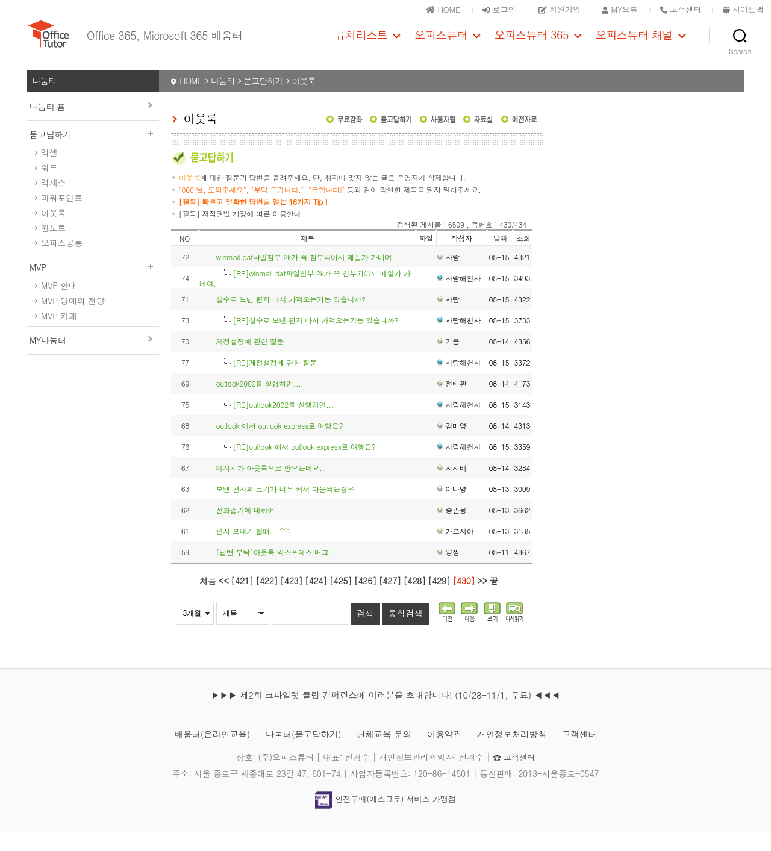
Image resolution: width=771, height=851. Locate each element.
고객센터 (594, 752)
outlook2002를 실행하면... (258, 401)
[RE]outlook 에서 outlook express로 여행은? (304, 465)
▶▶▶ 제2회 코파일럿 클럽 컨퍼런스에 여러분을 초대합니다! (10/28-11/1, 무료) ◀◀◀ (385, 713)
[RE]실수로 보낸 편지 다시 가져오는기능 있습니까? (315, 338)
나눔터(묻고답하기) (298, 752)
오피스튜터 (440, 44)
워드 (49, 185)
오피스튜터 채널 (634, 44)
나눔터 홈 (47, 125)
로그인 (484, 9)
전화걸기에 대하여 (245, 528)
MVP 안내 (59, 304)
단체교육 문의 (384, 752)
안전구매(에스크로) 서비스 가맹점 (385, 817)
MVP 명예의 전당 (72, 319)
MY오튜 (612, 9)
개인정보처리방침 (522, 752)
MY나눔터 (48, 358)
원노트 (53, 246)
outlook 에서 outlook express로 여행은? (279, 443)
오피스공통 (62, 261)
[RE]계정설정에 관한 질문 (275, 380)
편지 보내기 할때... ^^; (253, 549)
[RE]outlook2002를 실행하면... (283, 422)
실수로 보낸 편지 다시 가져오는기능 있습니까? (290, 317)
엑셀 (49, 170)
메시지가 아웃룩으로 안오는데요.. (270, 486)
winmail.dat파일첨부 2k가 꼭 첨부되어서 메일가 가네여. (305, 275)
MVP (93, 285)
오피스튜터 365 (532, 44)
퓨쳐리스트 (361, 44)
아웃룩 (53, 231)
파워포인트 (62, 216)
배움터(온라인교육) (199, 752)
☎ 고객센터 (514, 775)
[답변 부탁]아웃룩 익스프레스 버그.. (274, 570)
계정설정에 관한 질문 (250, 359)
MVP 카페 (59, 334)
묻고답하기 (93, 152)
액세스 (53, 201)
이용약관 (449, 752)
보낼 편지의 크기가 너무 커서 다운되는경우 (285, 507)
